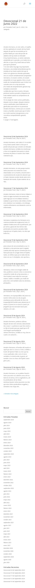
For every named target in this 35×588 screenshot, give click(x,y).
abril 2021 (6, 537)
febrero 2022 (7, 508)
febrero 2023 (7, 474)
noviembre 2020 (8, 551)
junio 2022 (7, 497)
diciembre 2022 (8, 480)
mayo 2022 (7, 500)
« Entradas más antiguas (11, 394)
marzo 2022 (7, 505)
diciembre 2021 (8, 514)
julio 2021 (6, 528)
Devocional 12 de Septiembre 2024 (16, 214)
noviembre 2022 (8, 482)
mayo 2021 (7, 534)
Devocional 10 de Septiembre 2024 (16, 240)
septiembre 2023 (9, 454)
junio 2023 (7, 462)
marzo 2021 (7, 540)
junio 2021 (7, 531)
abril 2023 (6, 468)
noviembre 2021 (8, 517)
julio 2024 (6, 425)
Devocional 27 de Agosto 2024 (14, 341)
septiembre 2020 (9, 557)
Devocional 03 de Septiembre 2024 (16, 290)
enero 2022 (7, 511)
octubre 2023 (8, 451)
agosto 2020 (7, 559)
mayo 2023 (7, 465)
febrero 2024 (7, 440)
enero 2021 (7, 545)
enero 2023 (7, 477)
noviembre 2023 (8, 448)
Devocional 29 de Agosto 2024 (14, 316)
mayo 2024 (7, 431)
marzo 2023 (7, 471)
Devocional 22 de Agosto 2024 (14, 367)
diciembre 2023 (8, 445)
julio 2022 (6, 494)
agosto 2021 (7, 525)
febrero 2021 (7, 542)
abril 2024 (6, 434)
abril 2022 (6, 502)
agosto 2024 (7, 422)
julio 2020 (6, 562)
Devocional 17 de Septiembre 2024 (16, 188)
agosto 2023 (7, 457)
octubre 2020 (8, 554)
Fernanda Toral (10, 27)
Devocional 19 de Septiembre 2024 (16, 162)
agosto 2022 (7, 491)
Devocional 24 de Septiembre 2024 (16, 136)
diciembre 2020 (8, 548)
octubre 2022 (8, 485)
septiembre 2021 (9, 522)
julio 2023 (6, 460)
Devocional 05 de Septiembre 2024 (16, 264)
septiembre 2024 (9, 420)
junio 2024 (7, 428)
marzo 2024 (7, 437)
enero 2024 (7, 442)
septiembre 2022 (9, 488)
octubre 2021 (8, 520)
